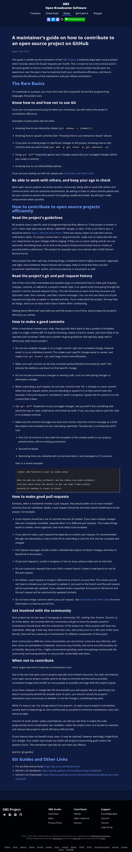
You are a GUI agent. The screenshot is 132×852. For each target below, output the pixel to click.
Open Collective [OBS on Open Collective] (81, 818)
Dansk (15, 847)
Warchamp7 (57, 838)
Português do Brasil (102, 847)
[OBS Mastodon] (58, 19)
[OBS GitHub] (21, 815)
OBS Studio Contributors (100, 836)
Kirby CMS (77, 838)
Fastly (103, 838)
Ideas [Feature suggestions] (51, 818)
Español (40, 847)
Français (65, 847)
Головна (35, 13)
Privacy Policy (55, 823)
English (32, 847)
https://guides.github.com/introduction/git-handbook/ (72, 769)
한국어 (89, 847)
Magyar (74, 847)
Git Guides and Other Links (79, 172)
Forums (105, 823)
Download (52, 13)
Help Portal (106, 827)
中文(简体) (70, 849)
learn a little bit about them (47, 232)
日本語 (81, 847)
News (66, 13)
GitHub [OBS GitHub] (77, 814)
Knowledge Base (109, 814)
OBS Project (69, 59)
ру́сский (115, 847)
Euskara (49, 847)
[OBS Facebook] (10, 815)
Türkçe (61, 849)
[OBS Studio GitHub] (62, 19)
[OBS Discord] (49, 19)
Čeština (7, 847)
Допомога (82, 13)
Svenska (124, 847)
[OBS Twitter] (53, 19)
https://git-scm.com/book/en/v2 (62, 765)
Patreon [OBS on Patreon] (78, 823)
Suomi (56, 847)
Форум (97, 13)
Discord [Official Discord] (105, 818)
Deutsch (23, 847)
